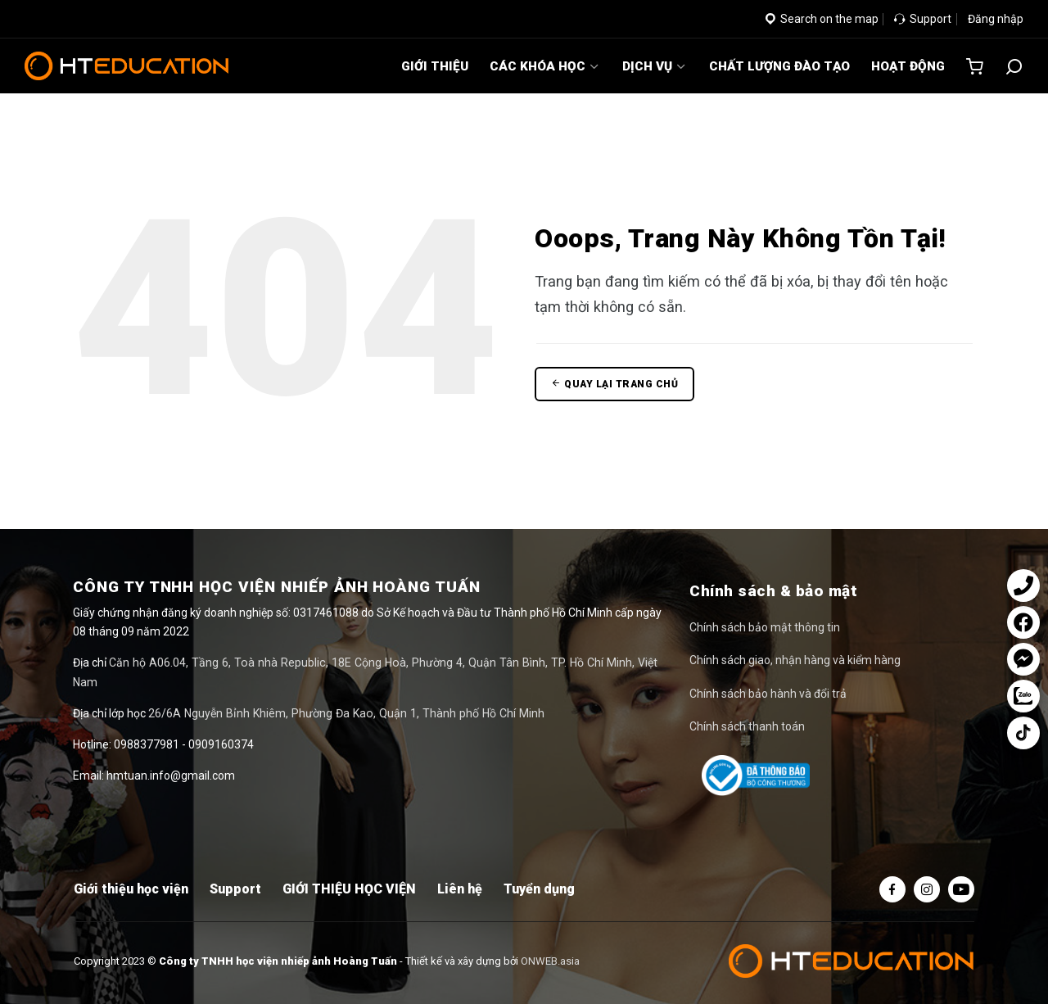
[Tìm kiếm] (1014, 66)
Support (922, 18)
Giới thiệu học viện (131, 889)
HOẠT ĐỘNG (908, 66)
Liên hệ (459, 889)
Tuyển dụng (539, 889)
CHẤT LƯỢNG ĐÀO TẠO (779, 66)
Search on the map (822, 18)
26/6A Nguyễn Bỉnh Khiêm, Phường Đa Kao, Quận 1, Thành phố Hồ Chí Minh (340, 693)
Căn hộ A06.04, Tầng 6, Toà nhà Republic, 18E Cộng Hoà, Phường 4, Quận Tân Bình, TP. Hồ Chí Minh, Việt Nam (387, 662)
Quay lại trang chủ (614, 384)
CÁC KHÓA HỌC (545, 66)
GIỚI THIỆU (434, 66)
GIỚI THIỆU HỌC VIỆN (349, 889)
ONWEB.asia (550, 961)
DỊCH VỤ (655, 66)
